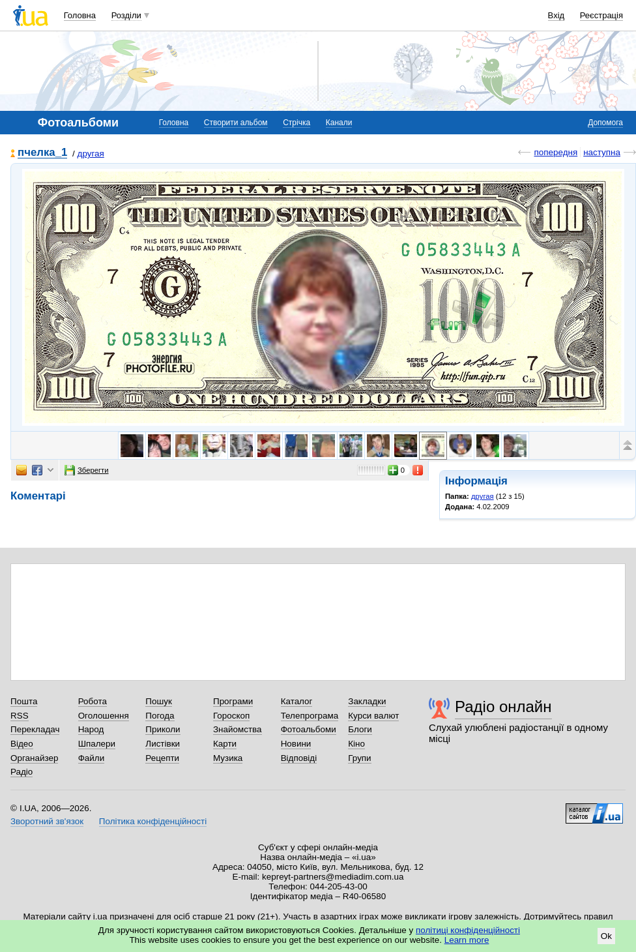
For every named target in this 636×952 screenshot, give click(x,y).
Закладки (367, 701)
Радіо (21, 772)
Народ (91, 729)
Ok (606, 936)
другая (91, 153)
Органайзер (34, 758)
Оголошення (103, 716)
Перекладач (34, 729)
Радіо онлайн (503, 706)
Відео (21, 744)
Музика (227, 758)
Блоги (360, 729)
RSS (19, 716)
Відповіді (299, 758)
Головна (80, 15)
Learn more (466, 940)
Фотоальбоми (308, 729)
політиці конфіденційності (468, 930)
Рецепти (162, 758)
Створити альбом (236, 122)
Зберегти (87, 470)
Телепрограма (310, 716)
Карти (225, 744)
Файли (91, 758)
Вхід (556, 15)
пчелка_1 (42, 152)
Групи (359, 758)
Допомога (605, 122)
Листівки (162, 744)
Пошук (158, 701)
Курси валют (373, 716)
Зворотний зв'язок (46, 821)
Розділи (126, 15)
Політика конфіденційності (153, 821)
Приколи (162, 729)
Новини (296, 744)
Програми (233, 701)
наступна (601, 152)
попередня (555, 152)
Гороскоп (231, 716)
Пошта (23, 701)
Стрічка (296, 122)
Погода (159, 716)
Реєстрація (601, 15)
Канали (339, 122)
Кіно (356, 744)
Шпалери (96, 744)
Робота (92, 701)
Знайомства (237, 729)
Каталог (297, 701)
